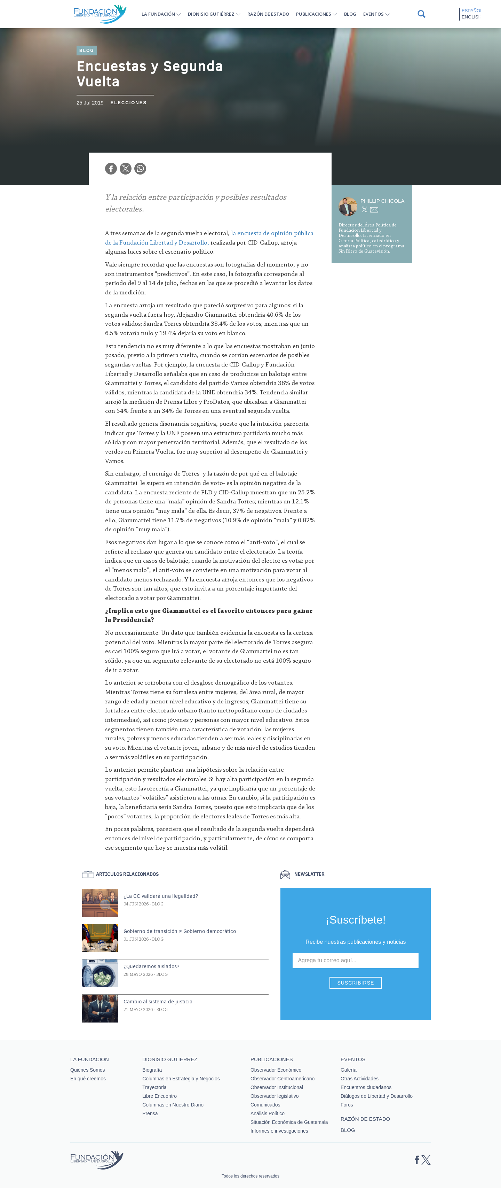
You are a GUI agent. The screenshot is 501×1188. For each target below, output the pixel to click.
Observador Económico (275, 1070)
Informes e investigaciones (279, 1131)
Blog (350, 14)
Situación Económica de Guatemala (289, 1122)
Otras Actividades (360, 1078)
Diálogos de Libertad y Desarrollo (377, 1096)
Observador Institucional (276, 1087)
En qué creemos (88, 1078)
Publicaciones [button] (313, 14)
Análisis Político (267, 1113)
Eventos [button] (373, 14)
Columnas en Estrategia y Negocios (181, 1078)
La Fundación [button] (158, 14)
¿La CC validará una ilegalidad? (161, 896)
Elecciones (129, 102)
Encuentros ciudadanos (366, 1087)
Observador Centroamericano (282, 1078)
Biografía (152, 1070)
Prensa (150, 1113)
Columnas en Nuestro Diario (173, 1105)
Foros (347, 1105)
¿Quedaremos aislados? (152, 966)
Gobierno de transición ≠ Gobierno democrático (180, 931)
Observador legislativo (274, 1096)
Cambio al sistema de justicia (158, 1001)
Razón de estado (268, 14)
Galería (349, 1070)
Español (472, 10)
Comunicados (265, 1105)
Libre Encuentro (159, 1096)
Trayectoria (154, 1087)
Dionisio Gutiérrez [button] (211, 14)
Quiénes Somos (87, 1070)
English (472, 17)
